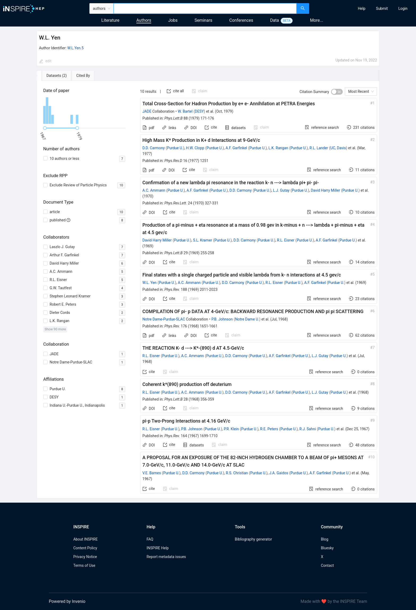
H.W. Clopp (195, 148)
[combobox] (205, 8)
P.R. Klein (231, 429)
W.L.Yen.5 (75, 48)
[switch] (337, 92)
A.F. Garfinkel (236, 148)
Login (403, 8)
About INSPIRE (85, 539)
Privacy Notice (85, 557)
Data (274, 20)
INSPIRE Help (157, 548)
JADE (146, 111)
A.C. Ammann (153, 190)
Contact (327, 565)
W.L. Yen (149, 282)
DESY (199, 111)
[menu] (363, 8)
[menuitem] (362, 8)
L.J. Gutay (281, 190)
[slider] (45, 128)
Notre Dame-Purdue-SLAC (163, 319)
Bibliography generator (253, 539)
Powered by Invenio (67, 601)
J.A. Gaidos (278, 473)
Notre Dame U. (247, 319)
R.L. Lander (319, 148)
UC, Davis (338, 148)
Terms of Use (84, 565)
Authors (143, 20)
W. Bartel (185, 111)
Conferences (241, 20)
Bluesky (327, 548)
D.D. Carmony (153, 148)
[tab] (53, 75)
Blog (324, 539)
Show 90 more (55, 329)
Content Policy (85, 548)
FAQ (149, 539)
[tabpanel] (208, 289)
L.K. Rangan (278, 148)
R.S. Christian (237, 473)
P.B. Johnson (222, 319)
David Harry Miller (325, 190)
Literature (110, 20)
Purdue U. (175, 148)
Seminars (203, 20)
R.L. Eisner (285, 240)
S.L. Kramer (202, 240)
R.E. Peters (269, 429)
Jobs (172, 20)
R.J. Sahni (308, 429)
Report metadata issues (166, 557)
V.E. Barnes (151, 473)
